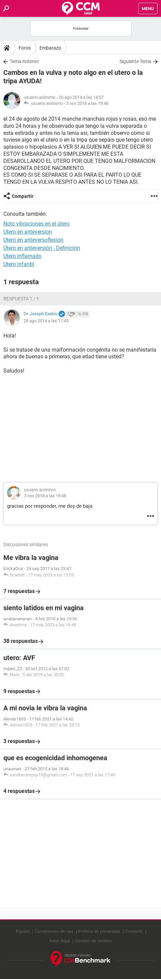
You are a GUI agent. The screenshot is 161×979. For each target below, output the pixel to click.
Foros (25, 48)
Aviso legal (59, 940)
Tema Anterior (24, 61)
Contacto (134, 931)
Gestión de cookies (93, 940)
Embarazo (50, 48)
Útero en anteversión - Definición (41, 248)
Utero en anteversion (27, 232)
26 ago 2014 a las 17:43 (46, 320)
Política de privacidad (99, 931)
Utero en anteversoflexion (33, 240)
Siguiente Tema (135, 61)
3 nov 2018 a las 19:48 (87, 103)
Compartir (22, 196)
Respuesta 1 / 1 (21, 298)
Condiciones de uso (54, 931)
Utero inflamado (22, 256)
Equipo (22, 931)
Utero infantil (18, 264)
